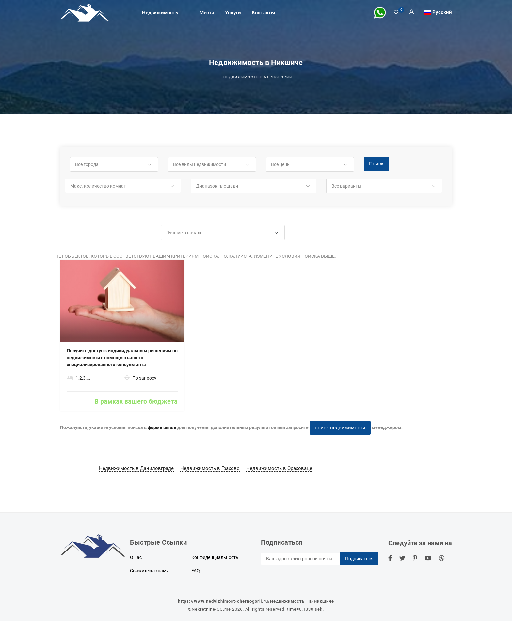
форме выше (162, 427)
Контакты (263, 12)
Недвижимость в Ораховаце (279, 468)
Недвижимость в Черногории (257, 77)
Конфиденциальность (214, 557)
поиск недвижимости (340, 428)
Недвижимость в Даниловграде (136, 468)
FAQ (195, 570)
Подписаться (359, 558)
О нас (136, 557)
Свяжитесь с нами (149, 570)
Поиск (376, 164)
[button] (114, 164)
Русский (442, 12)
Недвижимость (160, 12)
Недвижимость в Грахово (210, 468)
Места (207, 12)
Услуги (233, 12)
